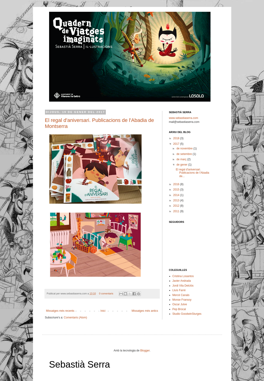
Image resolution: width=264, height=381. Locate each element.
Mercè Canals (181, 295)
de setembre (184, 154)
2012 (176, 205)
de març (181, 159)
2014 (176, 195)
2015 (176, 189)
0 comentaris (106, 293)
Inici (103, 310)
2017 (176, 143)
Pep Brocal (179, 309)
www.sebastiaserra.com (183, 118)
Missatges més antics (145, 310)
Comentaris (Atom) (75, 317)
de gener (182, 164)
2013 (176, 200)
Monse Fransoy (182, 299)
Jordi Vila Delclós (183, 285)
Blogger (145, 350)
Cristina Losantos (183, 276)
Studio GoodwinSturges (187, 313)
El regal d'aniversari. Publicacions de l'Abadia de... (192, 173)
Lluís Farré (179, 290)
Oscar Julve (179, 304)
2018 (176, 138)
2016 (176, 184)
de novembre (184, 148)
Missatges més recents (60, 310)
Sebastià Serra (79, 364)
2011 (176, 211)
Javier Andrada (181, 280)
